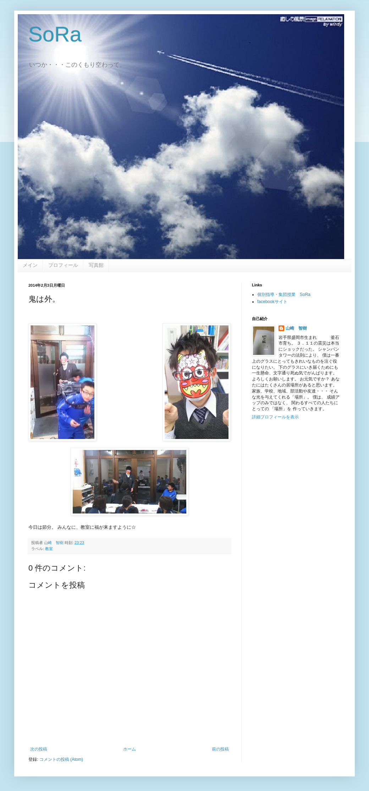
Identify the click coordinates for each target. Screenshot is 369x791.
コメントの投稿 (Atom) (61, 759)
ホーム (129, 749)
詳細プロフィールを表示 (275, 416)
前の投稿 (220, 749)
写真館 (96, 265)
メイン (30, 265)
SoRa (55, 34)
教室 (49, 548)
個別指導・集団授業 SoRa (283, 294)
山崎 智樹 (296, 328)
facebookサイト (272, 301)
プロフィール (63, 265)
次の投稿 (38, 749)
